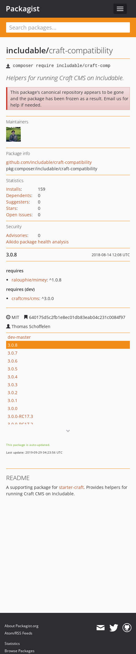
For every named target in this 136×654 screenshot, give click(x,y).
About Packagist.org (22, 625)
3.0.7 (12, 353)
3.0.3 (12, 384)
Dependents (18, 195)
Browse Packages (20, 650)
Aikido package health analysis (37, 242)
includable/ (27, 50)
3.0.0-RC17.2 (20, 424)
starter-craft (71, 487)
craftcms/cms (25, 298)
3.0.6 (12, 361)
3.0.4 (12, 377)
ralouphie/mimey (29, 280)
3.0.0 (12, 408)
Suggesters (17, 202)
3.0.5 (12, 369)
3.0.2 (12, 392)
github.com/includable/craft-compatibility (49, 162)
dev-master (19, 337)
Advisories (16, 235)
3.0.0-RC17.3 (20, 416)
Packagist (23, 8)
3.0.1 (12, 400)
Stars (11, 208)
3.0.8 (12, 345)
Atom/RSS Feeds (18, 633)
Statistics (12, 643)
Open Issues (18, 214)
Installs (13, 189)
